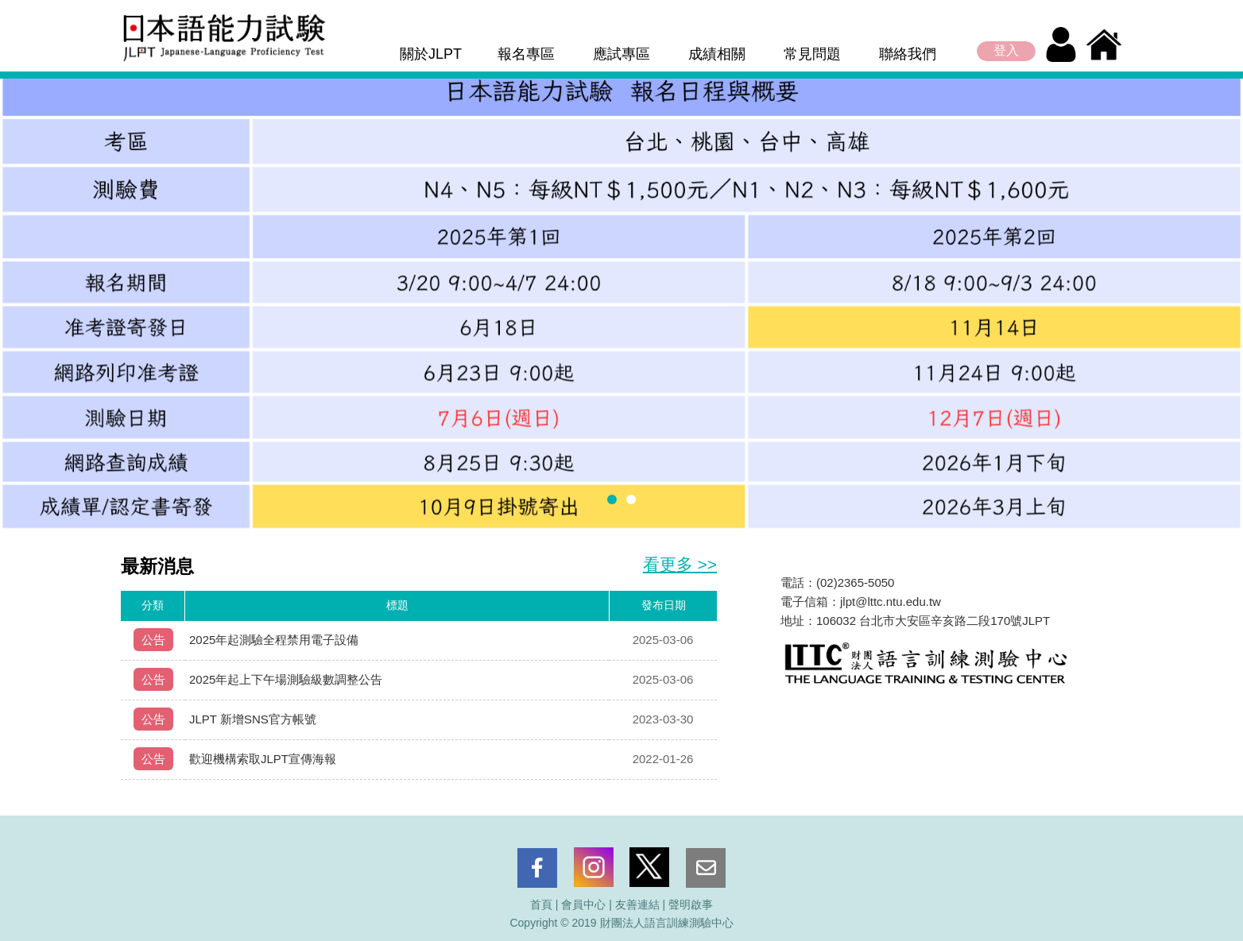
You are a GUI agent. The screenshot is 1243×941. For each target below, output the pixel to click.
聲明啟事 (690, 904)
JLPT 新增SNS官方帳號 (252, 719)
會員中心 (583, 904)
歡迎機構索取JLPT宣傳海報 (262, 759)
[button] (612, 499)
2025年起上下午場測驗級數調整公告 (285, 679)
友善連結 (637, 904)
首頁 (541, 904)
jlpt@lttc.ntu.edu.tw (890, 601)
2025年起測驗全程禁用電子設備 (273, 639)
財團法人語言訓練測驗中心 (667, 922)
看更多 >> (680, 564)
